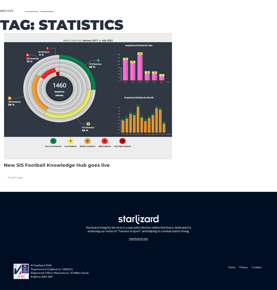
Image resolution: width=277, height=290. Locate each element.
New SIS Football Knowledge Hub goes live (57, 165)
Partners (173, 10)
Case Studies (196, 10)
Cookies (257, 267)
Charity (232, 10)
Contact (252, 10)
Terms (231, 267)
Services (127, 10)
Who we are (150, 10)
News (217, 10)
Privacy (243, 267)
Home (111, 10)
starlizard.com (138, 238)
